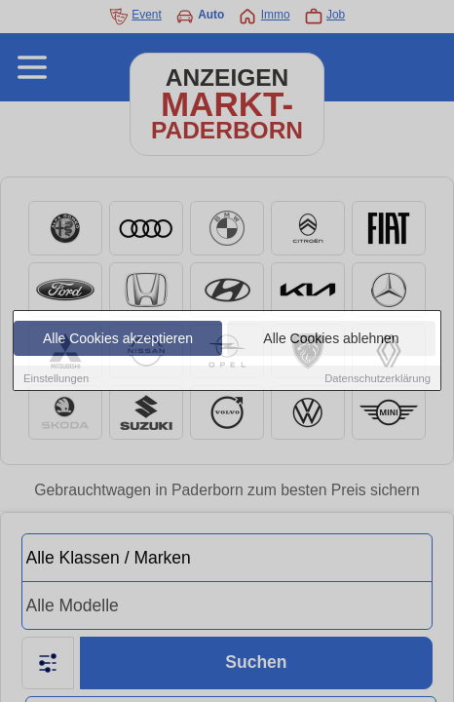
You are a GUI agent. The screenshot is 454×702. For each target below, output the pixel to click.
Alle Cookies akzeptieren (118, 339)
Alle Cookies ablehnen (330, 339)
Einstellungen (56, 379)
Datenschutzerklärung (377, 379)
